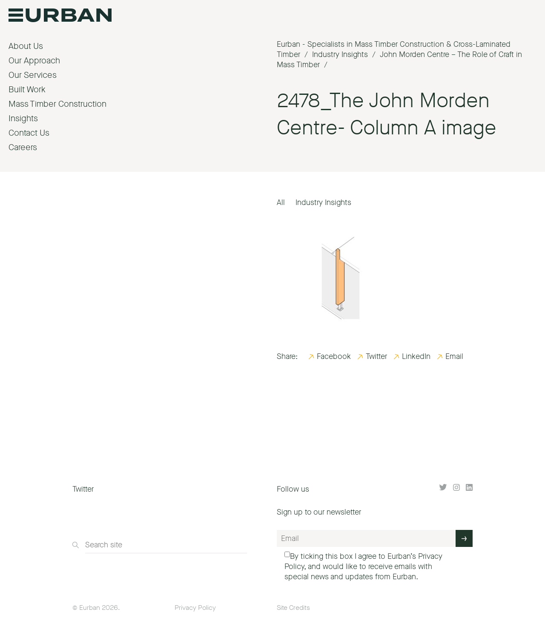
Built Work (27, 89)
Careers (23, 147)
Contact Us (29, 133)
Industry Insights (323, 202)
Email (454, 356)
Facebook (334, 356)
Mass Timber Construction (57, 104)
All (281, 202)
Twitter (376, 356)
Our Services (33, 75)
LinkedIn (416, 356)
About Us (26, 46)
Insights (23, 118)
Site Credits (293, 607)
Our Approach (34, 60)
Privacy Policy (195, 607)
